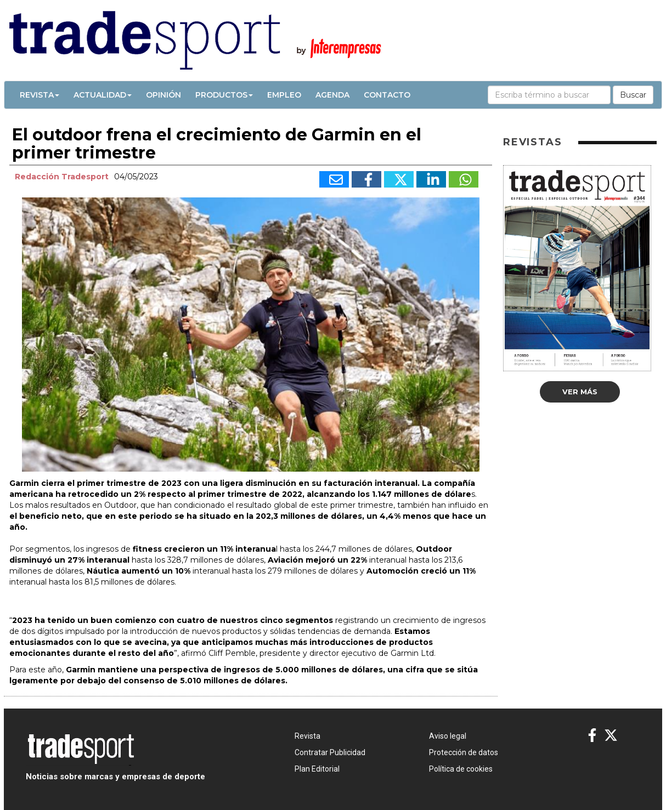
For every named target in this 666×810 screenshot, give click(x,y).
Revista (39, 95)
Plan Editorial (317, 768)
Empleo (284, 95)
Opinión (163, 95)
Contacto (387, 95)
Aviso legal (447, 736)
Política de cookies (461, 768)
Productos (224, 95)
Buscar (633, 95)
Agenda (332, 95)
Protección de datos (463, 752)
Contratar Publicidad (330, 752)
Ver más (579, 391)
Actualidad (103, 95)
